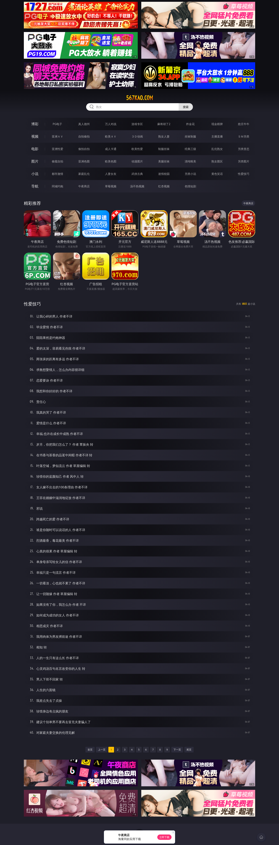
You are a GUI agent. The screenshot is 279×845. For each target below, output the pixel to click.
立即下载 (164, 837)
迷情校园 (164, 174)
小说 (34, 173)
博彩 (34, 124)
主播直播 (217, 136)
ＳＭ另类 (243, 136)
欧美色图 (110, 161)
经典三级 (190, 149)
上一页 (102, 749)
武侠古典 (137, 174)
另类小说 (190, 174)
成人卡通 (110, 149)
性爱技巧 (243, 174)
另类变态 (243, 149)
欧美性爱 (137, 149)
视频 (34, 136)
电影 (34, 148)
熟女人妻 (164, 136)
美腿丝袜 (164, 161)
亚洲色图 (84, 161)
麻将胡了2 (163, 124)
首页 (90, 749)
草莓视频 (110, 186)
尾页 (188, 749)
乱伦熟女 (217, 149)
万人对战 (110, 124)
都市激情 (57, 174)
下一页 (177, 749)
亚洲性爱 (57, 149)
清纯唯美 (190, 161)
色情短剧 (190, 186)
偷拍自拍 (84, 149)
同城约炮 (57, 186)
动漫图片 (137, 161)
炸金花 (190, 124)
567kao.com (139, 97)
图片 (34, 161)
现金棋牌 (217, 124)
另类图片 (243, 161)
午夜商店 (84, 186)
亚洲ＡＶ (57, 136)
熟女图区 (217, 161)
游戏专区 (137, 124)
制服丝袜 (164, 149)
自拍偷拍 (84, 136)
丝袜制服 (190, 136)
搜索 (186, 107)
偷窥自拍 (57, 161)
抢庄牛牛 (243, 124)
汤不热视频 (137, 186)
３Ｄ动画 (137, 136)
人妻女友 (110, 174)
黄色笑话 (217, 174)
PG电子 (57, 124)
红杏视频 (164, 186)
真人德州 (84, 124)
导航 (34, 186)
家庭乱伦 (84, 174)
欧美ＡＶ (110, 136)
